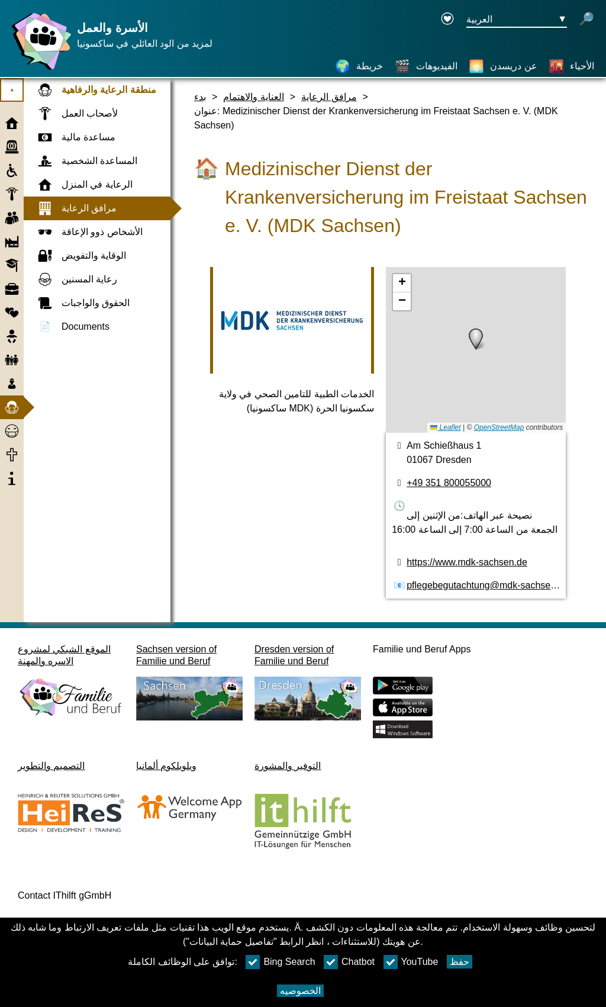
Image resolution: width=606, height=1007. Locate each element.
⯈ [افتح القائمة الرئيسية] (12, 90)
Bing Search (280, 962)
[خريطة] (359, 66)
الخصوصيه (300, 991)
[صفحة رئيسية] (38, 70)
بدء (200, 97)
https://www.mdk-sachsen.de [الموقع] (467, 562)
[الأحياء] (571, 66)
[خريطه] (476, 350)
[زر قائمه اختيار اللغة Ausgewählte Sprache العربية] (516, 20)
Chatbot (349, 962)
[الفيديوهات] (426, 66)
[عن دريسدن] (503, 66)
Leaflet (445, 427)
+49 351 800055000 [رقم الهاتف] (449, 483)
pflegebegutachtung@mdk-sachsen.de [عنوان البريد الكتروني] (488, 585)
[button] (475, 339)
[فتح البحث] (586, 20)
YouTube (411, 962)
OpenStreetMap (499, 427)
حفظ (459, 962)
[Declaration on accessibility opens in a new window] (447, 20)
